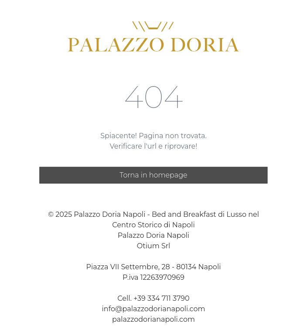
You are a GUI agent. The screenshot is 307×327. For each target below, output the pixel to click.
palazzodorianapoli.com (153, 319)
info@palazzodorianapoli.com (153, 308)
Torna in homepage (153, 174)
